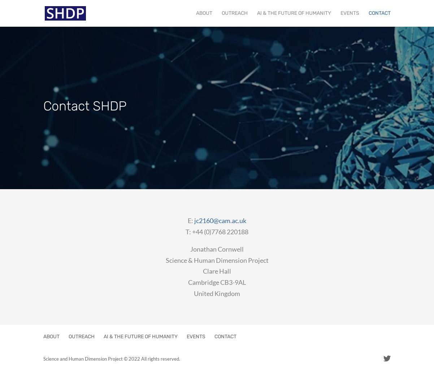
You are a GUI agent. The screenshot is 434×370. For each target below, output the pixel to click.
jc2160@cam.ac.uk (220, 221)
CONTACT (380, 13)
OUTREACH (235, 13)
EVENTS (349, 13)
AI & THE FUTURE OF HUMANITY (294, 13)
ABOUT (204, 13)
